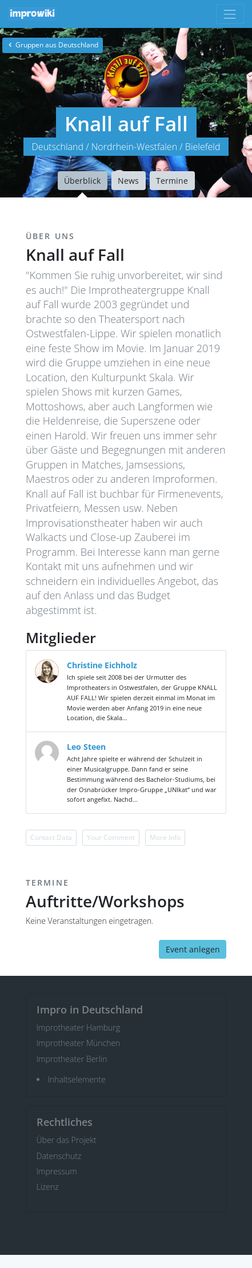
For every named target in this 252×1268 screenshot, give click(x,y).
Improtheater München (79, 1042)
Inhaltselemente (77, 1079)
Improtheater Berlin (72, 1058)
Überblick (82, 180)
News (128, 180)
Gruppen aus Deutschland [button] (52, 45)
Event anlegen (193, 949)
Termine (172, 180)
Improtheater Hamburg (79, 1027)
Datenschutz (59, 1155)
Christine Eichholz (102, 665)
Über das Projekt (67, 1139)
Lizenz (48, 1186)
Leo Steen (86, 746)
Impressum (57, 1171)
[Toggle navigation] (230, 14)
